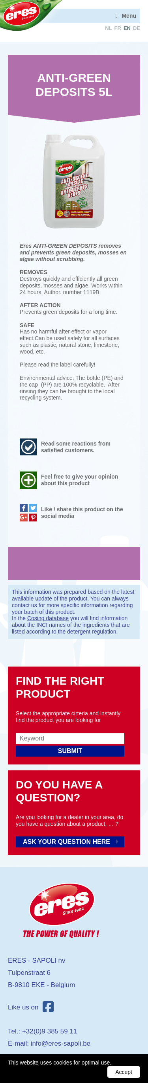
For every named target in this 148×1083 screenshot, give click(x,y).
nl (108, 28)
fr (117, 28)
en (127, 28)
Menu (129, 16)
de (136, 28)
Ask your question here (66, 841)
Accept (123, 1072)
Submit (70, 751)
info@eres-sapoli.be (60, 1043)
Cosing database (48, 618)
